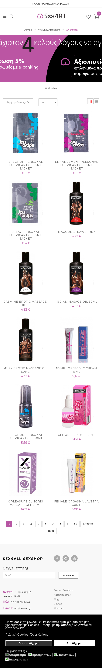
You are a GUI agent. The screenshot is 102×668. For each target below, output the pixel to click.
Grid (90, 101)
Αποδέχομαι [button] (74, 643)
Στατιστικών (65, 655)
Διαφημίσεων (18, 659)
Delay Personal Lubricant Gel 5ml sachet (25, 235)
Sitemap (58, 609)
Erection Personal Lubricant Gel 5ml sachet (25, 165)
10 (75, 523)
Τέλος (51, 530)
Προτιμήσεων (41, 655)
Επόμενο (88, 523)
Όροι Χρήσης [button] (39, 635)
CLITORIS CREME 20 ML (76, 435)
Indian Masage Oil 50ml (76, 301)
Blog (56, 600)
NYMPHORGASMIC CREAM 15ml (76, 370)
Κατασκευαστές (62, 595)
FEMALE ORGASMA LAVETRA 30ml (76, 503)
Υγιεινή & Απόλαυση (49, 29)
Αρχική (28, 29)
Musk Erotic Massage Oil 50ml (25, 370)
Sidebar (51, 88)
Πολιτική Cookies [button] (16, 635)
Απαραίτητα (17, 655)
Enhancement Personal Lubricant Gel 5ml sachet (76, 165)
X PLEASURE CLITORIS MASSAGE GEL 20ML (25, 503)
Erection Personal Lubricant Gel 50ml (25, 436)
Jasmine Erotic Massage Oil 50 (25, 303)
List (96, 101)
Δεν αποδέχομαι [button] (28, 643)
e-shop (58, 604)
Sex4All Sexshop (63, 591)
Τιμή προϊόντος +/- (18, 102)
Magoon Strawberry (76, 232)
